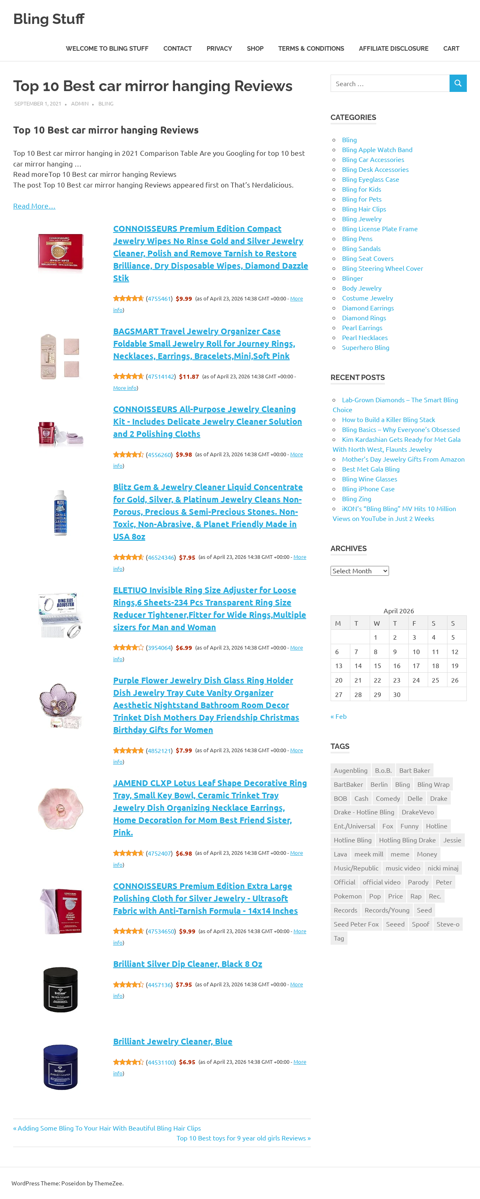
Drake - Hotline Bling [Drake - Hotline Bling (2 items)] (364, 811)
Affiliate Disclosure (394, 48)
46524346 (161, 557)
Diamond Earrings (368, 307)
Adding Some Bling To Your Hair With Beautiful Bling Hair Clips (109, 1128)
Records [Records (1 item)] (345, 910)
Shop (255, 48)
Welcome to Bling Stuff (107, 48)
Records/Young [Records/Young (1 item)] (387, 910)
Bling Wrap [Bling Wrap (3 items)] (433, 784)
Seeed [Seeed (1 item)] (395, 924)
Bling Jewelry (362, 218)
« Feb (339, 716)
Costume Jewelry (367, 297)
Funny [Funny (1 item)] (410, 825)
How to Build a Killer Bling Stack (388, 419)
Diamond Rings (364, 317)
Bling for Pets (362, 199)
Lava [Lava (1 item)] (340, 853)
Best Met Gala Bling (371, 469)
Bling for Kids (361, 189)
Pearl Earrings (362, 327)
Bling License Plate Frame (380, 228)
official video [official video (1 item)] (382, 882)
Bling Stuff (52, 18)
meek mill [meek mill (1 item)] (368, 853)
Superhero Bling (365, 347)
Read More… (34, 205)
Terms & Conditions (311, 48)
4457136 (159, 984)
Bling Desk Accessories (375, 169)
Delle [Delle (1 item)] (415, 798)
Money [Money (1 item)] (427, 853)
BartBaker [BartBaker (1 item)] (348, 784)
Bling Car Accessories (373, 159)
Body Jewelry (362, 288)
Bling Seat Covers (368, 258)
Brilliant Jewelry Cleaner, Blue (173, 1041)
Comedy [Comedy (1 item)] (388, 798)
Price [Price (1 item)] (395, 896)
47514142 (161, 376)
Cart (451, 48)
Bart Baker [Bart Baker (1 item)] (414, 770)
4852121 (159, 750)
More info (125, 387)
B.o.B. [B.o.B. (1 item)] (383, 770)
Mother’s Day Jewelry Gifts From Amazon (403, 459)
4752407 (159, 853)
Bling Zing (356, 498)
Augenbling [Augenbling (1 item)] (351, 770)
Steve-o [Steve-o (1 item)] (448, 924)
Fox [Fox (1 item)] (387, 825)
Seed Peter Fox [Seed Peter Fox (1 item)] (356, 924)
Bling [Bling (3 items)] (402, 784)
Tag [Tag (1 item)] (339, 938)
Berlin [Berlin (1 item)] (379, 784)
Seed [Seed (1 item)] (424, 910)
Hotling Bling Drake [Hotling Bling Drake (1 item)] (407, 839)
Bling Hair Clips (364, 208)
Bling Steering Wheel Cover (382, 268)
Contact (177, 48)
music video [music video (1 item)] (403, 867)
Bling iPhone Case (368, 488)
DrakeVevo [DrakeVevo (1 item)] (418, 811)
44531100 (161, 1062)
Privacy (219, 48)
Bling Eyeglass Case (370, 179)
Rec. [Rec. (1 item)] (435, 896)
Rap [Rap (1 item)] (416, 896)
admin (80, 103)
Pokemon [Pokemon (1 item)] (348, 896)
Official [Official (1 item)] (344, 882)
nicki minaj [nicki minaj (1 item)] (443, 867)
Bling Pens (357, 238)
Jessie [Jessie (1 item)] (452, 839)
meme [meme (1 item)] (400, 853)
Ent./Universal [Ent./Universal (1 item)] (354, 825)
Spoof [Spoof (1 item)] (420, 924)
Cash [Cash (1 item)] (361, 798)
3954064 (159, 647)
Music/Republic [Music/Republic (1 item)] (356, 867)
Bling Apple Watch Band (377, 149)
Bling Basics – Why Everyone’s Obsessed (401, 429)
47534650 (161, 931)
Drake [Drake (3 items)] (438, 798)
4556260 (159, 454)
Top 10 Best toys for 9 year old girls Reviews (241, 1137)
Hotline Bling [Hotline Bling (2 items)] (353, 839)
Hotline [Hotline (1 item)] (436, 825)
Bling (106, 103)
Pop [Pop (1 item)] (375, 896)
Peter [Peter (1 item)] (444, 882)
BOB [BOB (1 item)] (340, 798)
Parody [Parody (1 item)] (418, 882)
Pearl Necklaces (365, 337)
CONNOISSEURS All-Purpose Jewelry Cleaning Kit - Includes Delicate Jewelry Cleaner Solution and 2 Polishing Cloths (207, 421)
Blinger (352, 278)
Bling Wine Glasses (369, 478)
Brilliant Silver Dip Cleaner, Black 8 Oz (187, 963)
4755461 (159, 298)
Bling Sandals (361, 248)
